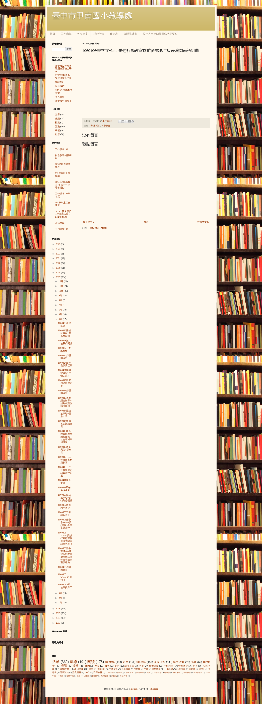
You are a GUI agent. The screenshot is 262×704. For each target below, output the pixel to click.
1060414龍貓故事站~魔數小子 (64, 413)
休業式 (120, 672)
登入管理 (59, 97)
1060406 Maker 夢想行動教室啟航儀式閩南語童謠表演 (65, 538)
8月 (60, 300)
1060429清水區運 (64, 324)
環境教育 (64, 669)
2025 (58, 244)
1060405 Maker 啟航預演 (65, 577)
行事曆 (167, 672)
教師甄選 (104, 676)
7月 (60, 305)
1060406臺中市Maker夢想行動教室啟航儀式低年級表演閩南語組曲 (65, 555)
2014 (58, 618)
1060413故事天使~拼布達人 (64, 450)
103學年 (110, 662)
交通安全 (113, 669)
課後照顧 (101, 669)
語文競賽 (76, 672)
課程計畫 (99, 33)
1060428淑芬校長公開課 (65, 342)
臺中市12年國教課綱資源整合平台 (63, 69)
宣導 (57, 114)
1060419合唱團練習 (64, 392)
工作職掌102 (61, 149)
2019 (58, 268)
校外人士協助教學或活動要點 (160, 33)
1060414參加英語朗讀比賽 (65, 424)
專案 (91, 669)
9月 (60, 295)
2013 (58, 623)
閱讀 (91, 662)
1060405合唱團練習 (64, 568)
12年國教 (59, 86)
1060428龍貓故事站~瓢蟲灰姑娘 (64, 333)
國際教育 (97, 672)
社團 (87, 666)
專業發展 (156, 669)
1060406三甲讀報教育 (64, 513)
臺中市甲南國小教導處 (92, 15)
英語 (117, 666)
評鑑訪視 (180, 669)
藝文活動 (179, 662)
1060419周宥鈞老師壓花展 (65, 383)
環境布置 (129, 666)
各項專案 (82, 33)
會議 (57, 118)
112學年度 (110, 672)
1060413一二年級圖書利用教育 (65, 460)
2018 (58, 272)
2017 (58, 277)
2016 (58, 608)
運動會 (192, 669)
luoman (134, 689)
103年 (87, 672)
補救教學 (176, 672)
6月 (60, 310)
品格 (97, 666)
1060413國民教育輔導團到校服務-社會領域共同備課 (65, 437)
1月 (60, 602)
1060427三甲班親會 (64, 349)
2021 (58, 258)
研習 (57, 130)
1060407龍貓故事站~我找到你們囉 (65, 498)
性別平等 (140, 672)
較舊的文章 (203, 222)
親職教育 (187, 672)
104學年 (141, 662)
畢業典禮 (123, 676)
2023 (58, 249)
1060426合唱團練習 (64, 357)
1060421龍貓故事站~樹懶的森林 (64, 373)
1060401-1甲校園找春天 (65, 586)
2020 (58, 263)
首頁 (52, 33)
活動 (98, 125)
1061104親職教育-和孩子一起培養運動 (62, 185)
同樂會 (95, 676)
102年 (201, 669)
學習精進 (129, 672)
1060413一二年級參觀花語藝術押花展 (65, 471)
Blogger (154, 689)
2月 (60, 598)
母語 (93, 125)
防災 (195, 666)
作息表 (114, 33)
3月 (60, 593)
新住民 (114, 676)
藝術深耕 (154, 666)
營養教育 (183, 666)
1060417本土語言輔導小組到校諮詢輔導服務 (65, 402)
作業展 (137, 669)
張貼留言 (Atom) (98, 228)
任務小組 (70, 676)
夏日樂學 (79, 669)
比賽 (194, 662)
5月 (60, 314)
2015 (58, 613)
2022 (58, 253)
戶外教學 (168, 666)
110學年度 (198, 672)
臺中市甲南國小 (63, 101)
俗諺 (78, 676)
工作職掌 (66, 33)
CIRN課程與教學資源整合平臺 (63, 76)
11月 (61, 286)
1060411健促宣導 (64, 481)
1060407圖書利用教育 (64, 506)
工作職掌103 (61, 229)
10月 (61, 291)
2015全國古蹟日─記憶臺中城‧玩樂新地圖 (63, 214)
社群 (57, 134)
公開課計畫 (130, 33)
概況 (57, 122)
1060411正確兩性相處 (64, 489)
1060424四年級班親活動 (65, 364)
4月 (60, 319)
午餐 (146, 669)
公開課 (86, 676)
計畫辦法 (64, 672)
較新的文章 (89, 222)
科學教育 (105, 125)
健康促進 (159, 662)
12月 (61, 281)
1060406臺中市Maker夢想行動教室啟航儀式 (65, 523)
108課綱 (59, 82)
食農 (76, 665)
